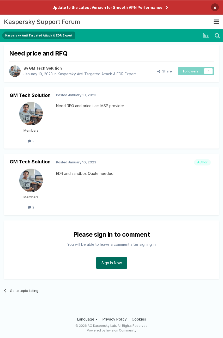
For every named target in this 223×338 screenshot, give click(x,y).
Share (164, 71)
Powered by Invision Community (111, 330)
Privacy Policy (115, 319)
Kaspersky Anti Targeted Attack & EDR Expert (97, 74)
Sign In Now (111, 263)
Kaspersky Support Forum (42, 22)
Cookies (139, 319)
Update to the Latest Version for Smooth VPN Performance (107, 7)
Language (87, 319)
